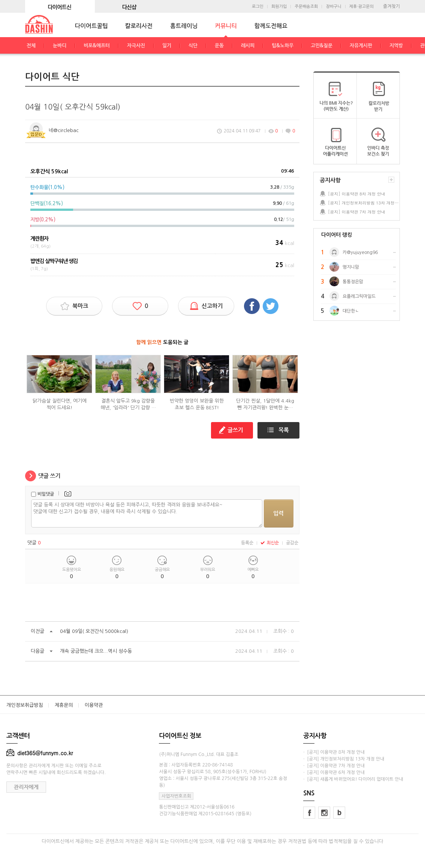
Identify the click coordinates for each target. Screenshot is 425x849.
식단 (193, 45)
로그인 (257, 7)
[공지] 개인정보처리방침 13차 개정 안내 (363, 203)
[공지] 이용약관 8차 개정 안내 (356, 194)
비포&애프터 (97, 45)
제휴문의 (64, 705)
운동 (219, 45)
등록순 (247, 543)
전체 (31, 45)
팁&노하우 (282, 45)
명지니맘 (351, 267)
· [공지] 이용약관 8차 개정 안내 (334, 752)
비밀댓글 (45, 494)
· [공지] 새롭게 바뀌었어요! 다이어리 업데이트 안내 (353, 779)
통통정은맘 (353, 281)
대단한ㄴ (351, 311)
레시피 (247, 45)
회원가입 (279, 7)
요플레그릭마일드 (359, 296)
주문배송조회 (306, 7)
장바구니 (333, 7)
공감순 (292, 543)
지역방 (396, 45)
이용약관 (94, 705)
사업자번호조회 (176, 796)
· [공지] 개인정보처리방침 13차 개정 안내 (343, 759)
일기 (166, 45)
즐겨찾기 (391, 6)
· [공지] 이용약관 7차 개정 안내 (334, 765)
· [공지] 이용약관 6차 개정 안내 (334, 772)
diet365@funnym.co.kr (39, 753)
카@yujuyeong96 (360, 252)
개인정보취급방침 (24, 705)
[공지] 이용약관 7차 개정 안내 (356, 212)
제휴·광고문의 (361, 7)
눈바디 (59, 45)
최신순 (269, 543)
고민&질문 (321, 45)
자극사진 (136, 45)
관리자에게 (26, 787)
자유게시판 (361, 45)
